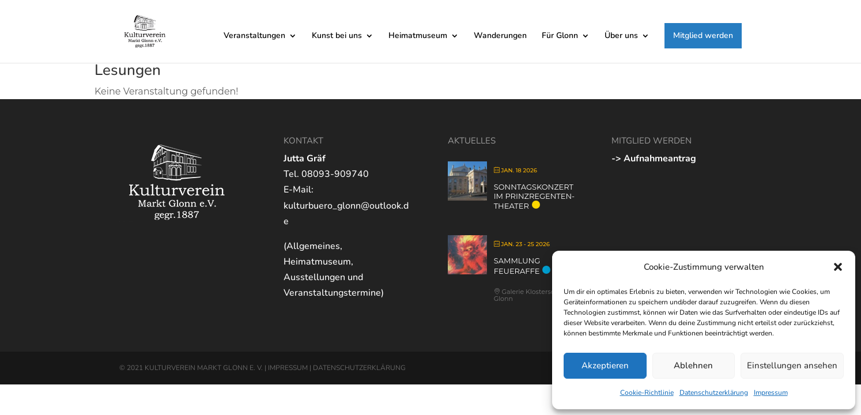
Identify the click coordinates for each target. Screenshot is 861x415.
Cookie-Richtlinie (647, 392)
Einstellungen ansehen (792, 365)
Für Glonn (560, 36)
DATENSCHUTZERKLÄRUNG (359, 367)
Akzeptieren (605, 365)
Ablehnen (693, 365)
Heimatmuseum (417, 36)
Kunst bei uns (337, 36)
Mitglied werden (703, 35)
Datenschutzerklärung (713, 392)
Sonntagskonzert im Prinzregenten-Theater (534, 196)
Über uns (621, 36)
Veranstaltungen (254, 36)
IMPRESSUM (288, 367)
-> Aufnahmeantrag (653, 158)
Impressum (771, 392)
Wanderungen (500, 36)
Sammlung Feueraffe (517, 266)
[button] (838, 267)
